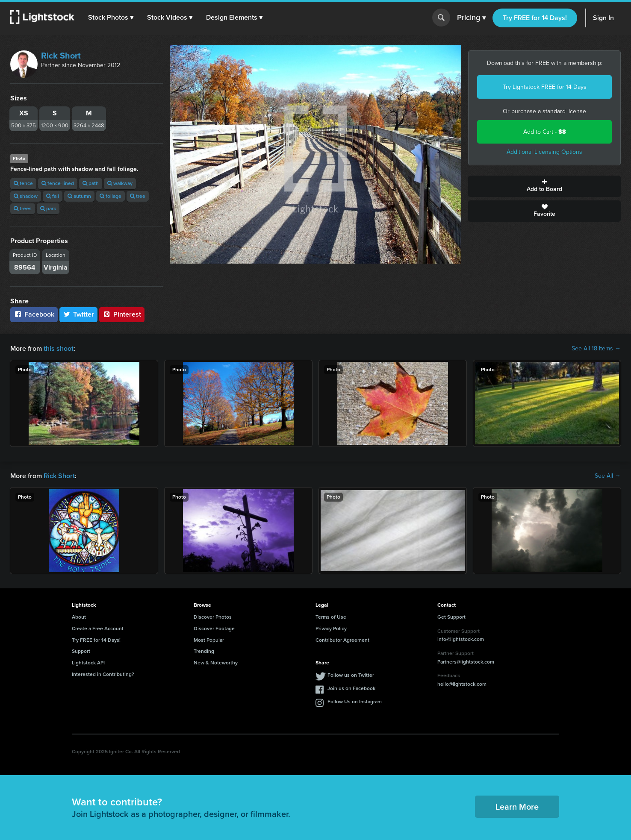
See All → (608, 476)
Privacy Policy (331, 628)
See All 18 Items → (596, 348)
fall (52, 196)
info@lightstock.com (460, 639)
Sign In (603, 18)
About (79, 617)
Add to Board (544, 186)
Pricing (471, 18)
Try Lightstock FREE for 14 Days (545, 86)
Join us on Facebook (351, 688)
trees (23, 208)
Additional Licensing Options (544, 151)
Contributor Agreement (342, 640)
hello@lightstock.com (462, 684)
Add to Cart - (544, 131)
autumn (79, 196)
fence (23, 183)
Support (81, 651)
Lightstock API (88, 663)
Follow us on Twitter (350, 675)
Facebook (34, 314)
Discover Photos (213, 617)
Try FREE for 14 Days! (535, 18)
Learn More (517, 806)
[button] (110, 17)
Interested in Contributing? (103, 674)
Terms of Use (331, 617)
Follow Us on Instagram (354, 701)
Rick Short (61, 55)
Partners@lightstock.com (465, 662)
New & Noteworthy (216, 663)
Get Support (451, 617)
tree (137, 196)
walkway (120, 183)
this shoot (59, 348)
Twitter (78, 314)
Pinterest (122, 314)
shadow (26, 196)
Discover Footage (214, 628)
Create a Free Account (98, 628)
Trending (204, 651)
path (91, 183)
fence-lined (57, 183)
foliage (110, 196)
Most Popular (209, 640)
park (48, 208)
